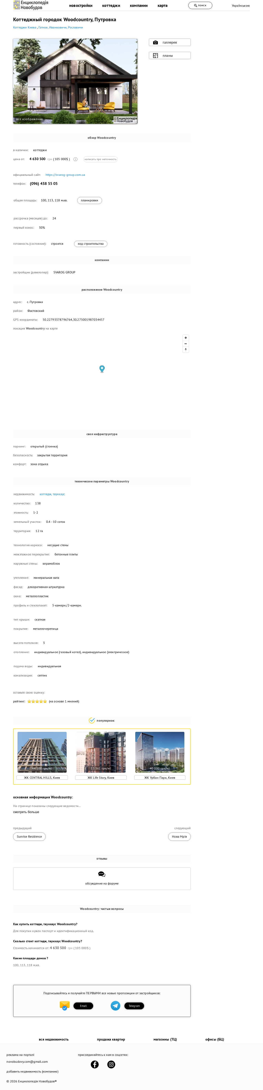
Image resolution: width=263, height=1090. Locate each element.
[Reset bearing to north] (186, 349)
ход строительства (91, 244)
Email (83, 1006)
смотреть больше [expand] (26, 812)
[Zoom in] (186, 338)
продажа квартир (111, 1039)
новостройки (80, 5)
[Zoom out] (186, 344)
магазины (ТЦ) (165, 1039)
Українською (241, 5)
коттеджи (111, 5)
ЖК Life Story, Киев (101, 778)
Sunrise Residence (29, 836)
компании (139, 5)
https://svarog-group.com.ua (65, 175)
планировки (89, 200)
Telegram (134, 1006)
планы (163, 55)
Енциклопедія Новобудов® (37, 1081)
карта (163, 5)
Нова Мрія (179, 836)
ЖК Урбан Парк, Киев (159, 778)
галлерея (165, 42)
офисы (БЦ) (214, 1039)
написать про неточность (101, 159)
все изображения (29, 119)
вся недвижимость (54, 1039)
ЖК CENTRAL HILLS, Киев (42, 778)
